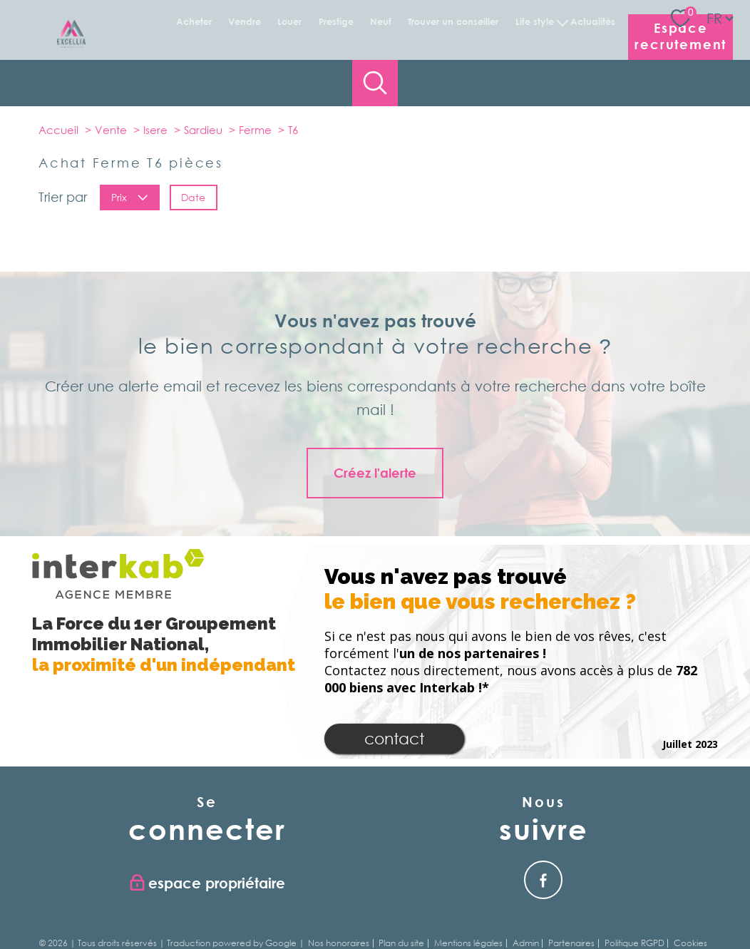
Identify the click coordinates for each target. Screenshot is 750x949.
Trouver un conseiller (453, 21)
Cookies (690, 943)
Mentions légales (468, 943)
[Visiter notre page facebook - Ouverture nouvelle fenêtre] (543, 880)
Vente (111, 129)
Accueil (58, 129)
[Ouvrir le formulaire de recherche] (375, 83)
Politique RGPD (634, 943)
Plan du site (401, 943)
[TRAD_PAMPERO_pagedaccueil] (71, 43)
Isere (155, 129)
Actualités (592, 21)
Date (193, 196)
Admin (526, 943)
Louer (289, 21)
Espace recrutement (680, 36)
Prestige (336, 21)
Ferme (255, 129)
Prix (129, 196)
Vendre (244, 21)
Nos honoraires (338, 943)
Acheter (193, 21)
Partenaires (571, 943)
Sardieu (203, 129)
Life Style (534, 21)
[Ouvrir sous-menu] (562, 21)
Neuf (380, 21)
